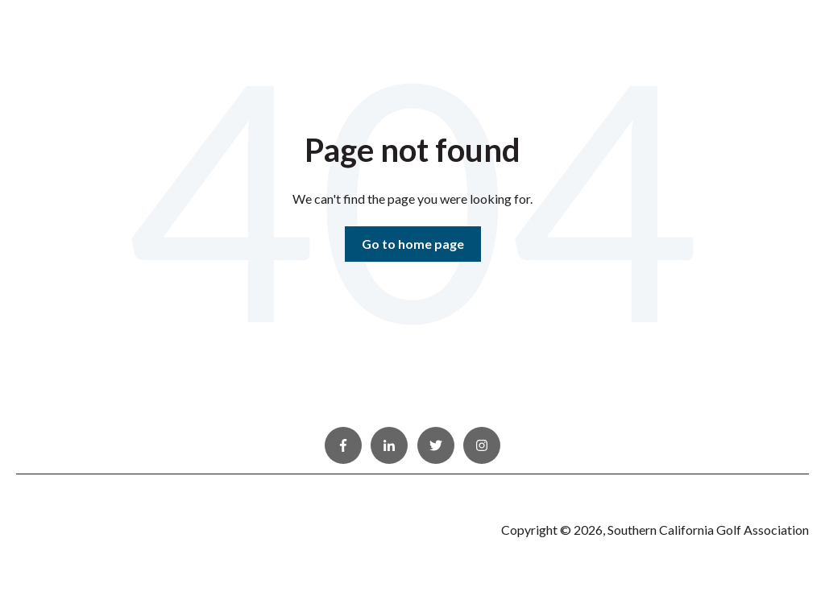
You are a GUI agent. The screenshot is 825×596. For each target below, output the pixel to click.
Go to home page (413, 243)
